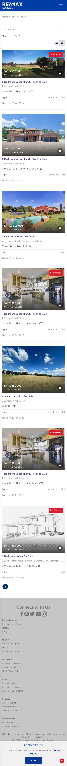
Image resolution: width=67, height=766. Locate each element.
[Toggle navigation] (61, 5)
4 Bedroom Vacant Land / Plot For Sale (24, 320)
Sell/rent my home (11, 651)
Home (5, 16)
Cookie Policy (41, 737)
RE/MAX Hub (8, 683)
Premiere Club (9, 706)
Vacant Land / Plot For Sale (18, 403)
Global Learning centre (13, 667)
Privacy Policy (27, 737)
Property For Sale (19, 16)
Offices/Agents (9, 702)
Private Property (10, 726)
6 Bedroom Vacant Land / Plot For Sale (24, 82)
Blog (4, 631)
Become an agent (10, 643)
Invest (5, 647)
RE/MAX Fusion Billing (12, 691)
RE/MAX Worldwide (11, 624)
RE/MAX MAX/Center (12, 687)
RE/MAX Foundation (11, 663)
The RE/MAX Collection (13, 671)
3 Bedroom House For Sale (17, 563)
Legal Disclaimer (57, 734)
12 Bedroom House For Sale (18, 243)
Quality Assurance (10, 710)
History (5, 627)
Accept (33, 760)
